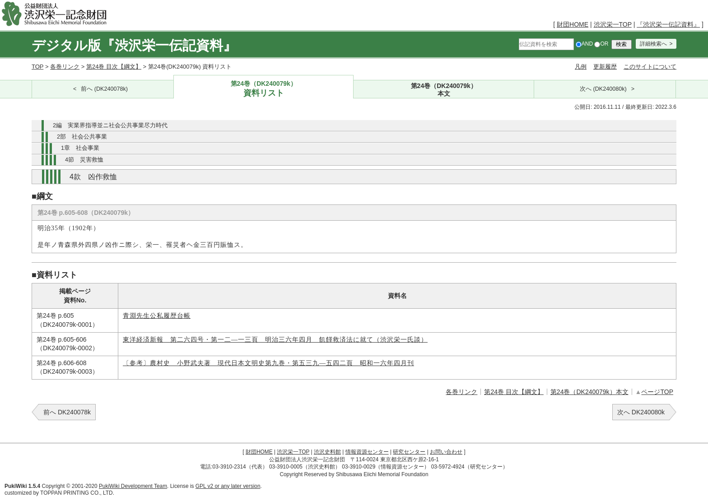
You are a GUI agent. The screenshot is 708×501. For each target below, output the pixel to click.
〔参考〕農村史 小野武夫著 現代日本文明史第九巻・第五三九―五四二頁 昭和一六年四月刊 (268, 363)
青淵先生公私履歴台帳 (157, 315)
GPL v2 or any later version (228, 486)
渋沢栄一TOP (613, 24)
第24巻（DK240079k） (263, 89)
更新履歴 (605, 66)
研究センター (409, 452)
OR (601, 44)
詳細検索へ (653, 44)
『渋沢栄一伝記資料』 (668, 24)
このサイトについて (650, 66)
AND (584, 44)
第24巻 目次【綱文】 (113, 66)
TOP (37, 66)
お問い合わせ (446, 452)
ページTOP (657, 391)
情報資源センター (367, 452)
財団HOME (572, 24)
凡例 (581, 66)
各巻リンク (64, 66)
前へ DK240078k (67, 412)
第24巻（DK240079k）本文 (589, 391)
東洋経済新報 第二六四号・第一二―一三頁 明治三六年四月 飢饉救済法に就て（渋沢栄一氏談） (275, 339)
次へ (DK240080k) (603, 89)
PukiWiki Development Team (133, 486)
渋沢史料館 (327, 452)
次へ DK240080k (641, 412)
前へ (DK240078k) (104, 89)
